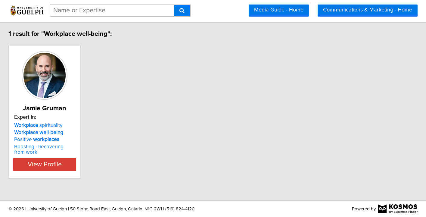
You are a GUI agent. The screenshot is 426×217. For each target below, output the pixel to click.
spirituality (62, 125)
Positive (60, 139)
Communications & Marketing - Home (367, 10)
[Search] (182, 10)
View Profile (76, 159)
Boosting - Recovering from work (75, 146)
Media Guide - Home (278, 10)
